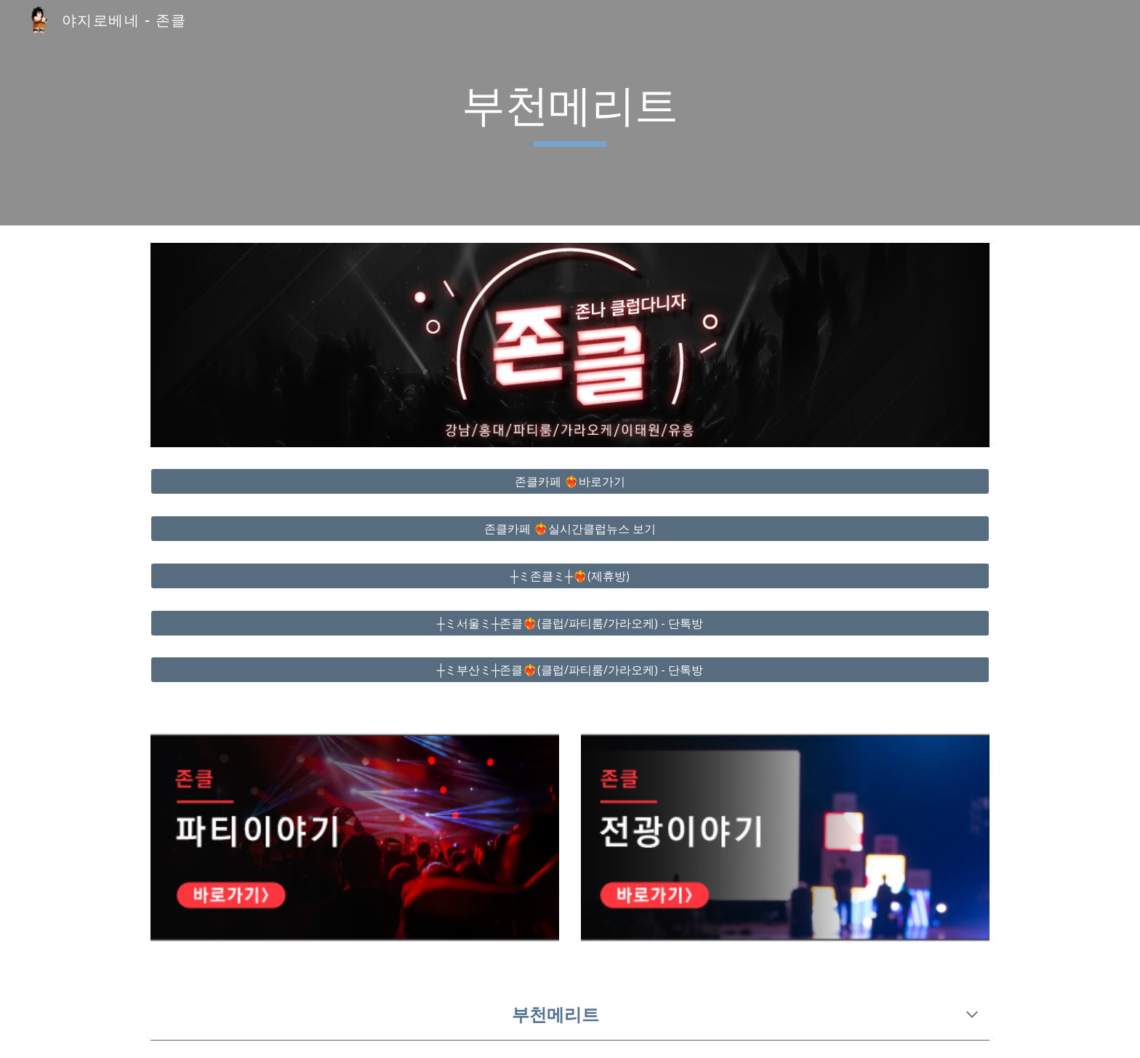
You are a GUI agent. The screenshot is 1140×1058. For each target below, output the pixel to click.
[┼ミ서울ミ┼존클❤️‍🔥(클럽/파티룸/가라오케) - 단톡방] (570, 623)
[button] (972, 1015)
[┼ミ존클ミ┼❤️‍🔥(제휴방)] (570, 576)
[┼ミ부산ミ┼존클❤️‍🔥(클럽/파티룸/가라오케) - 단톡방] (570, 669)
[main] (570, 113)
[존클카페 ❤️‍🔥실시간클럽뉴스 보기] (570, 528)
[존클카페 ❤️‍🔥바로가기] (570, 481)
